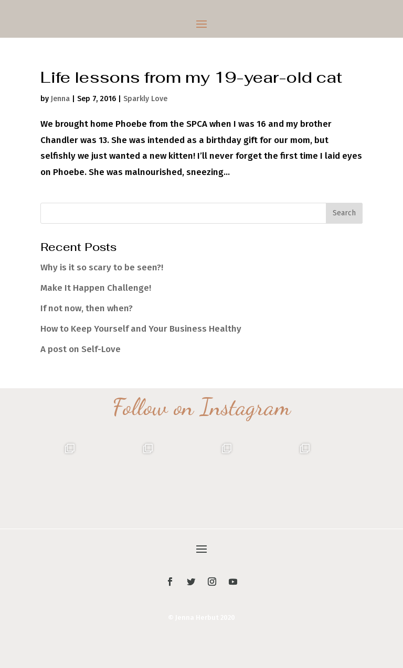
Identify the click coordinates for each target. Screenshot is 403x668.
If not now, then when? (86, 308)
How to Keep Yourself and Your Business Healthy (140, 328)
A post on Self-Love (80, 349)
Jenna (60, 98)
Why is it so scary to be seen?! (101, 267)
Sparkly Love (145, 98)
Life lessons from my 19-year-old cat (191, 77)
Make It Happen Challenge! (95, 287)
